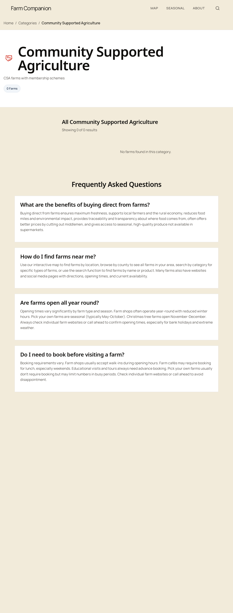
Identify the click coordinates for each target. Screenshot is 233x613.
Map (154, 8)
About (199, 8)
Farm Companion (31, 8)
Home (8, 22)
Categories (27, 22)
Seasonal (175, 8)
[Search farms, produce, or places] (217, 8)
